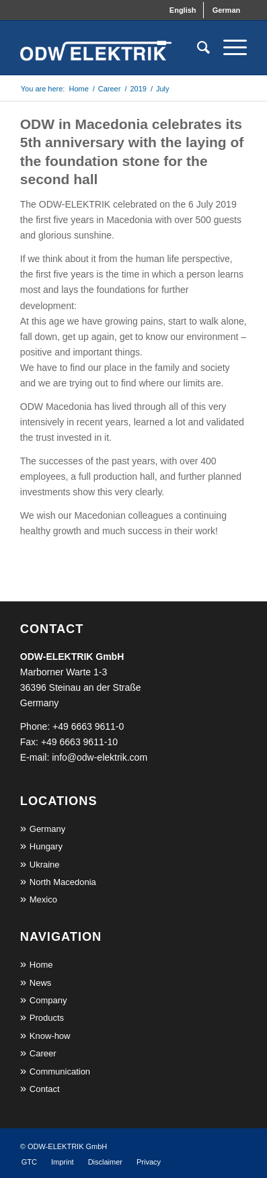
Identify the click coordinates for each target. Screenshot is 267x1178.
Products (47, 1018)
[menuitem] (183, 10)
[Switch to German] (227, 10)
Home (41, 965)
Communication (60, 1071)
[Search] (197, 48)
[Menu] (228, 48)
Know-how (50, 1036)
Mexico (43, 899)
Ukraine (45, 864)
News (41, 983)
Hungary (46, 846)
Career (43, 1053)
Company (48, 1000)
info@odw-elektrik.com (99, 757)
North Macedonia (63, 882)
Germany (47, 829)
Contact (45, 1089)
